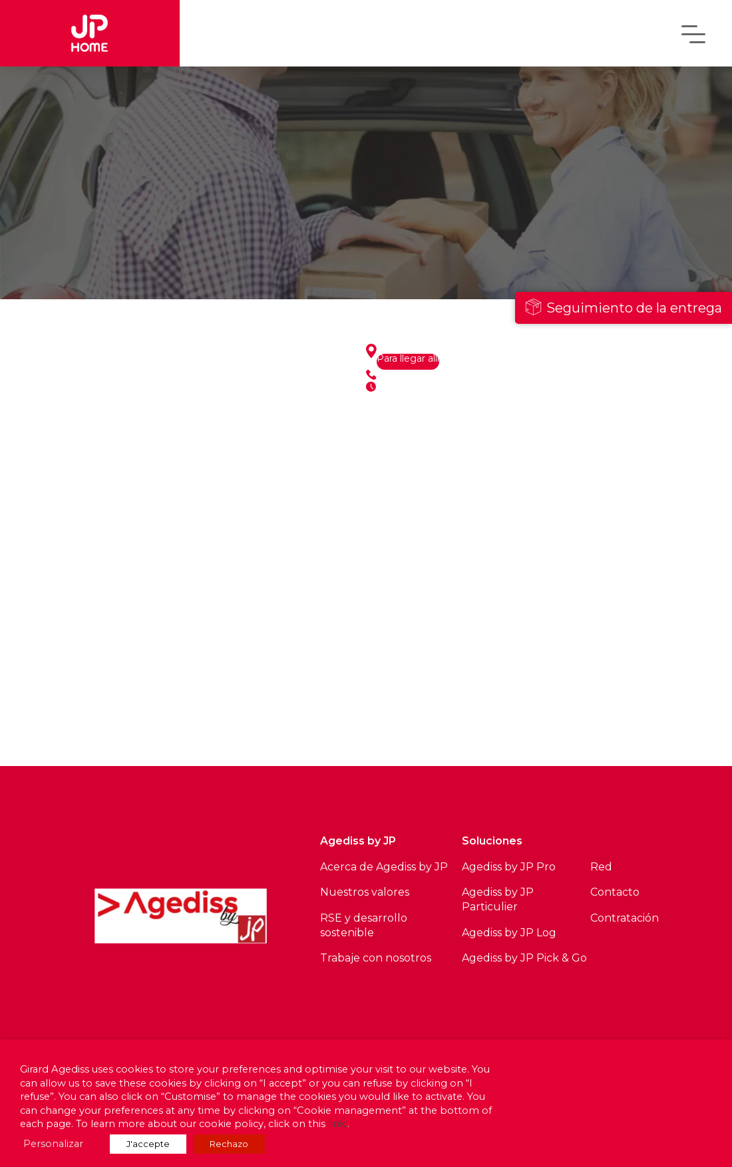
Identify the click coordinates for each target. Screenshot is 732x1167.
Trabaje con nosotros (375, 958)
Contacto (615, 892)
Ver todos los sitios (187, 731)
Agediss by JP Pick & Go (524, 958)
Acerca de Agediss (368, 866)
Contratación (624, 918)
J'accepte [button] (148, 1143)
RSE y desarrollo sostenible (363, 925)
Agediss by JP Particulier (498, 899)
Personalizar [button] (53, 1144)
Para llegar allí (408, 359)
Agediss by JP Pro (509, 866)
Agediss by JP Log (509, 932)
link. (337, 1124)
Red (601, 866)
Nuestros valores (364, 892)
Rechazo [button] (229, 1143)
